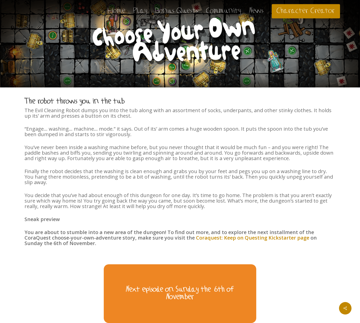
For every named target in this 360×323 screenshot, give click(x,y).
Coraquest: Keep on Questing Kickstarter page (252, 237)
